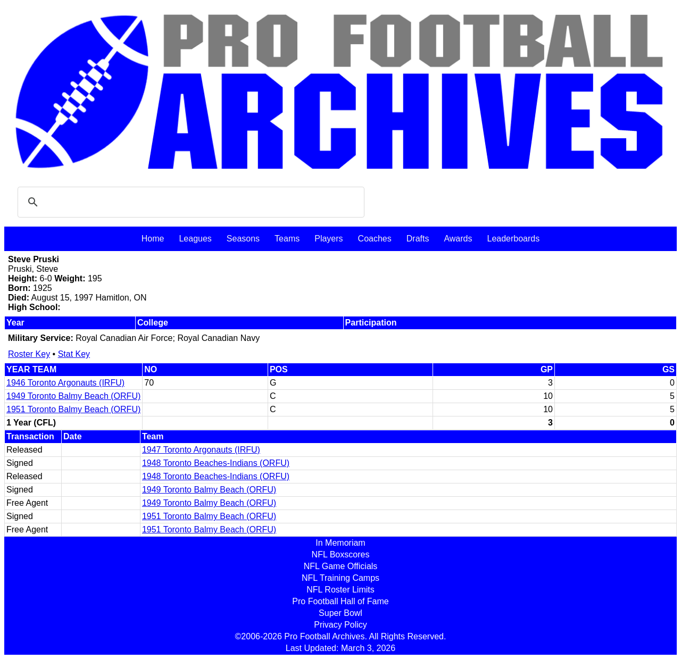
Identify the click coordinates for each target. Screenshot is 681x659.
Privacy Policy (340, 624)
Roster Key (29, 353)
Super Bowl (340, 613)
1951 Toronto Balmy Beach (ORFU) (73, 409)
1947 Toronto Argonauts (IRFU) (201, 449)
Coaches (375, 238)
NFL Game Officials (341, 566)
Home (153, 238)
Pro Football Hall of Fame (340, 601)
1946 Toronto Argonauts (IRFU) (65, 382)
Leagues (195, 238)
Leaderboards (513, 238)
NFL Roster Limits (340, 589)
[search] (189, 202)
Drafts (417, 238)
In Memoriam (340, 542)
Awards (458, 238)
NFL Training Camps (340, 577)
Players (328, 238)
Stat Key (74, 353)
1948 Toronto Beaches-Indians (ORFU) (215, 463)
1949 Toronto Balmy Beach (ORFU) (73, 396)
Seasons (243, 238)
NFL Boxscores (341, 554)
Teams (287, 238)
